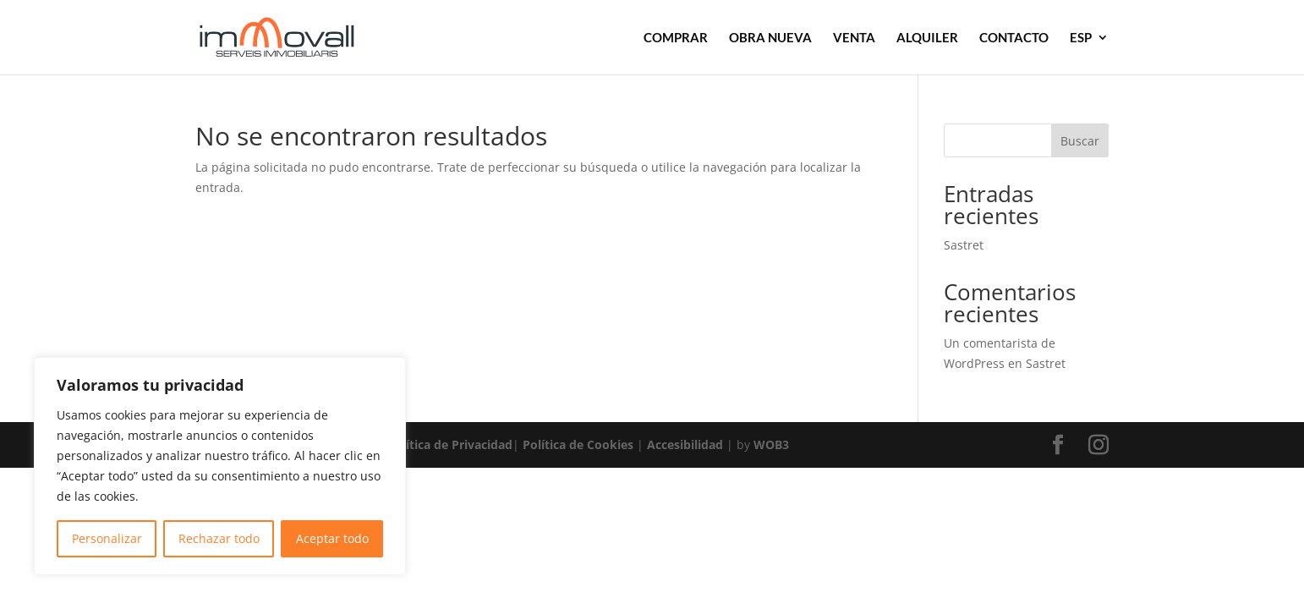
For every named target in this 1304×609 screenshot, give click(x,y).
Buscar (1079, 141)
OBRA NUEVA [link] (770, 38)
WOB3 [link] (771, 444)
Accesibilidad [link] (685, 444)
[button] (1058, 445)
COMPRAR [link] (676, 38)
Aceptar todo (332, 538)
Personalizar (107, 538)
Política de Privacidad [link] (449, 444)
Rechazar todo (219, 538)
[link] (300, 36)
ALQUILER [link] (927, 38)
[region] (220, 466)
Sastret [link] (963, 245)
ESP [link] (1081, 38)
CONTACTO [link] (1014, 38)
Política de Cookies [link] (578, 444)
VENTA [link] (854, 38)
